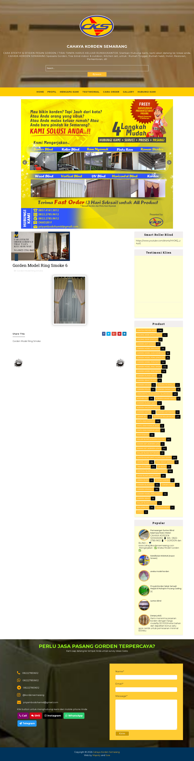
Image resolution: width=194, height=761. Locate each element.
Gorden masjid (144, 385)
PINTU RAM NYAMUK (145, 421)
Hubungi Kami (147, 92)
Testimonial (91, 92)
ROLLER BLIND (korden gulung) (151, 439)
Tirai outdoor (143, 467)
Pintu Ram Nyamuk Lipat (148, 430)
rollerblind (143, 507)
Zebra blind (143, 480)
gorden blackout (145, 485)
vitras (140, 512)
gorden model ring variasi (149, 494)
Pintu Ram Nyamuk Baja (148, 426)
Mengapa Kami (69, 92)
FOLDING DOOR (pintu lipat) (149, 335)
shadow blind (162, 507)
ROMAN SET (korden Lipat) (149, 448)
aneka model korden (159, 571)
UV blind (162, 467)
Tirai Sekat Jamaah (165, 462)
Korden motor (144, 412)
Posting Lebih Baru (18, 363)
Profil (51, 92)
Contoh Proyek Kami (146, 330)
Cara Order (111, 92)
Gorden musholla (166, 385)
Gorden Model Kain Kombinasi (151, 353)
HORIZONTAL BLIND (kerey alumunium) (154, 394)
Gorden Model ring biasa (149, 371)
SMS (35, 715)
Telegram (27, 723)
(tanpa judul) (155, 616)
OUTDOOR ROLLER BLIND (164, 417)
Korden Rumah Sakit (146, 403)
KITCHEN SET (142, 398)
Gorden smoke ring (166, 389)
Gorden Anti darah (146, 344)
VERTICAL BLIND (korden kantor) (152, 471)
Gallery (128, 92)
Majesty (97, 755)
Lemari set (142, 417)
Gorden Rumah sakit (146, 376)
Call (23, 715)
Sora (108, 755)
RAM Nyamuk (143, 435)
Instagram (52, 715)
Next (169, 162)
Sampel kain (142, 462)
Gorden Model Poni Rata (148, 362)
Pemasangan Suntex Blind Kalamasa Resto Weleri (162, 531)
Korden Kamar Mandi (166, 398)
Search (97, 74)
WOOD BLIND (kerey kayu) (148, 476)
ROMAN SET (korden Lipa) (148, 444)
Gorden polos (143, 389)
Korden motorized (166, 412)
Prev (24, 162)
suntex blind (155, 601)
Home (40, 92)
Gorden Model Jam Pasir (148, 348)
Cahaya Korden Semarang (106, 752)
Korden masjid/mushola (148, 408)
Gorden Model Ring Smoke (30, 271)
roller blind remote (146, 503)
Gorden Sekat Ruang (147, 380)
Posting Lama (120, 363)
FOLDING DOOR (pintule (147, 339)
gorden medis (168, 485)
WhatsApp (74, 715)
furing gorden (163, 480)
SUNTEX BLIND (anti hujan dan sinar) (154, 457)
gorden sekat (143, 498)
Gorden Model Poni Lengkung (151, 358)
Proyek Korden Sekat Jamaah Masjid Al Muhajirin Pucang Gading (165, 587)
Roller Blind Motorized (148, 453)
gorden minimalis (145, 489)
